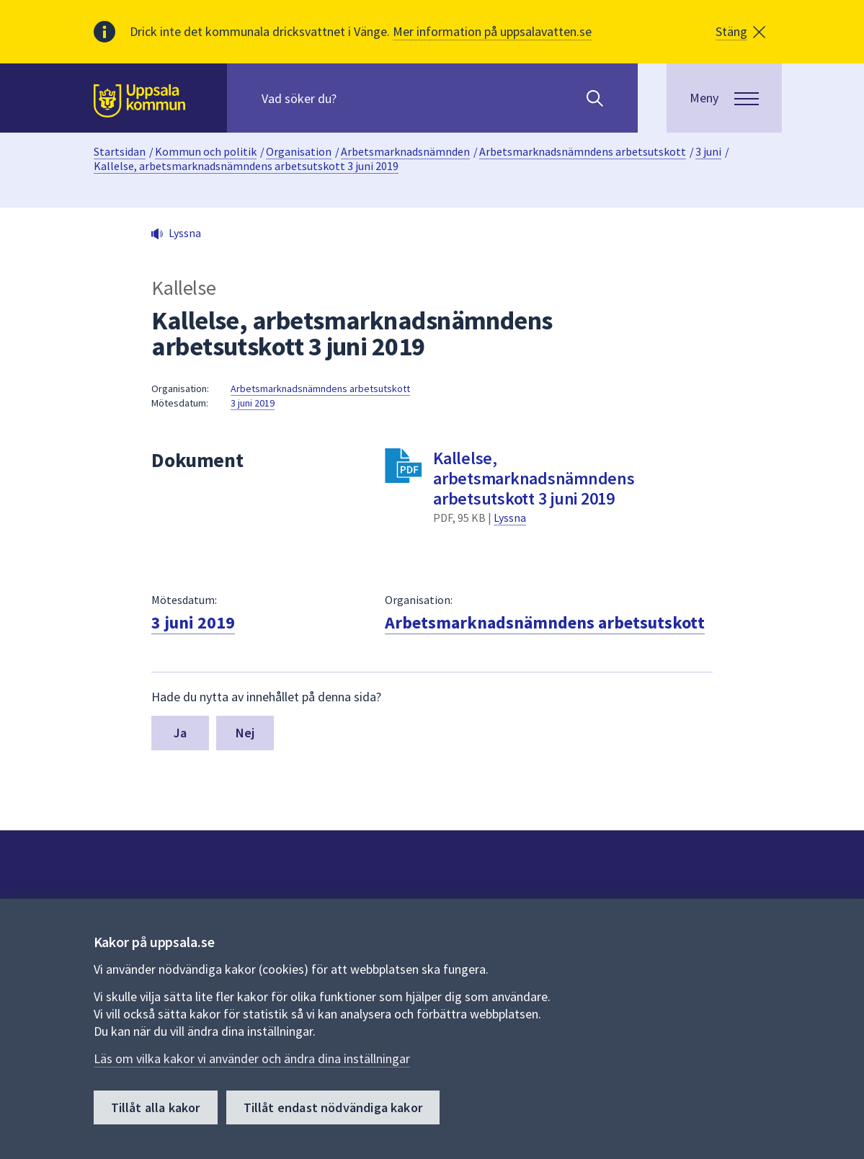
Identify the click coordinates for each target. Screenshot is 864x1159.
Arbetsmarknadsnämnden (405, 151)
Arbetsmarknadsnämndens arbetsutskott (582, 151)
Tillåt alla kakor (155, 1107)
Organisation (298, 151)
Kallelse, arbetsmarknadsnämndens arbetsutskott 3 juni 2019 (246, 166)
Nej (245, 732)
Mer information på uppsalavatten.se (492, 31)
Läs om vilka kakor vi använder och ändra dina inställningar (252, 1058)
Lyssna (510, 517)
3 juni (708, 151)
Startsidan (120, 151)
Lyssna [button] (185, 233)
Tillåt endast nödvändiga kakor (333, 1107)
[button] (740, 31)
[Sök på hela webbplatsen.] (354, 98)
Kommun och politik (206, 151)
